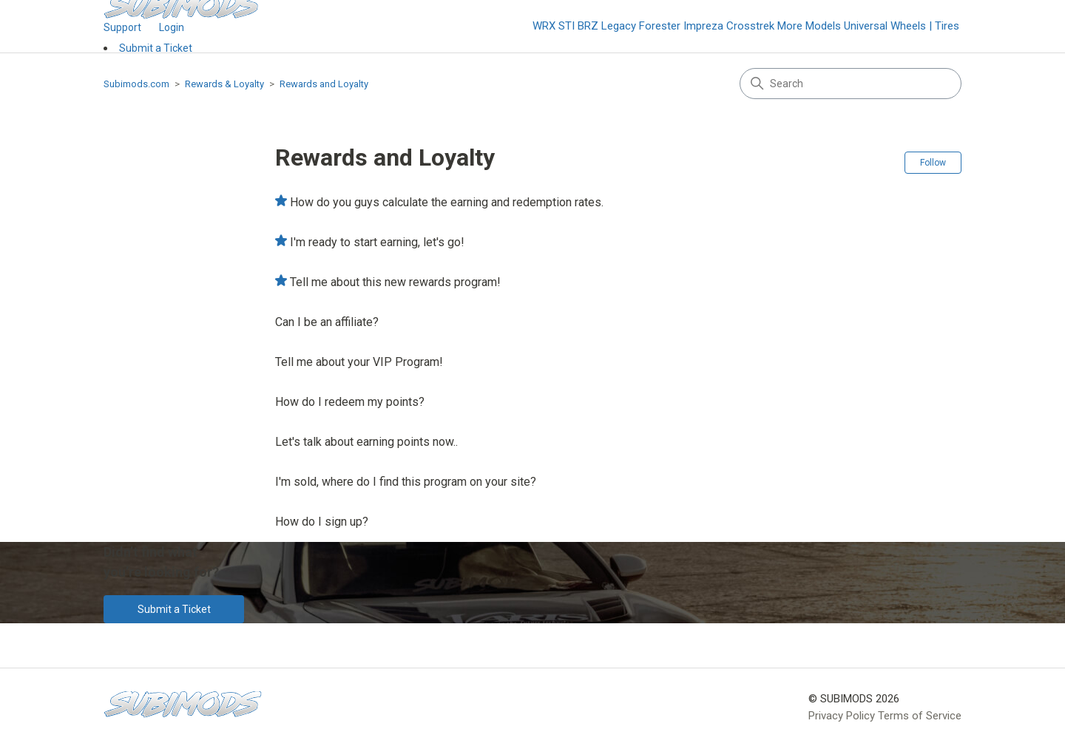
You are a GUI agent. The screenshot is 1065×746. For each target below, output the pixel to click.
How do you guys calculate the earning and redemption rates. (447, 202)
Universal (866, 26)
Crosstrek (750, 26)
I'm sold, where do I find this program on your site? (405, 482)
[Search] (850, 83)
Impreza (703, 26)
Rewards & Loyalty (224, 83)
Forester (659, 26)
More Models (809, 26)
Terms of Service (919, 715)
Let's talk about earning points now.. (366, 442)
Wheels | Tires (924, 26)
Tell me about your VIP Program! (359, 362)
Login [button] (171, 27)
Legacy (618, 26)
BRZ (588, 26)
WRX (543, 26)
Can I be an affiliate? (327, 322)
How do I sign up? (321, 522)
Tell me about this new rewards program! (395, 282)
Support (122, 27)
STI (566, 26)
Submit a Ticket (155, 48)
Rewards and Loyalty (324, 83)
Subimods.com (136, 83)
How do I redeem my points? (350, 402)
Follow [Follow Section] (933, 162)
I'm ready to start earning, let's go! (377, 242)
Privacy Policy (841, 715)
